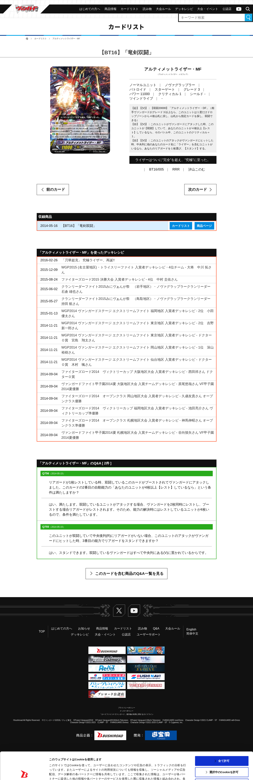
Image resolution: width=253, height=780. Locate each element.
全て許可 (223, 733)
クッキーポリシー (126, 711)
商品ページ (204, 225)
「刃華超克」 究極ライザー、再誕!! (88, 260)
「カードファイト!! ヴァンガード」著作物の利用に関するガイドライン (126, 714)
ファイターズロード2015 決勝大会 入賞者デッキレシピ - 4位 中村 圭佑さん (119, 279)
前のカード (55, 189)
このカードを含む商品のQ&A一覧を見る (129, 573)
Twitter (119, 611)
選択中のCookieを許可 (223, 744)
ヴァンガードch (239, 9)
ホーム (27, 38)
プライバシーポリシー (126, 708)
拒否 (224, 756)
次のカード (197, 189)
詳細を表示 (181, 772)
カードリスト (40, 38)
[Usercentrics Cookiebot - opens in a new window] (24, 773)
